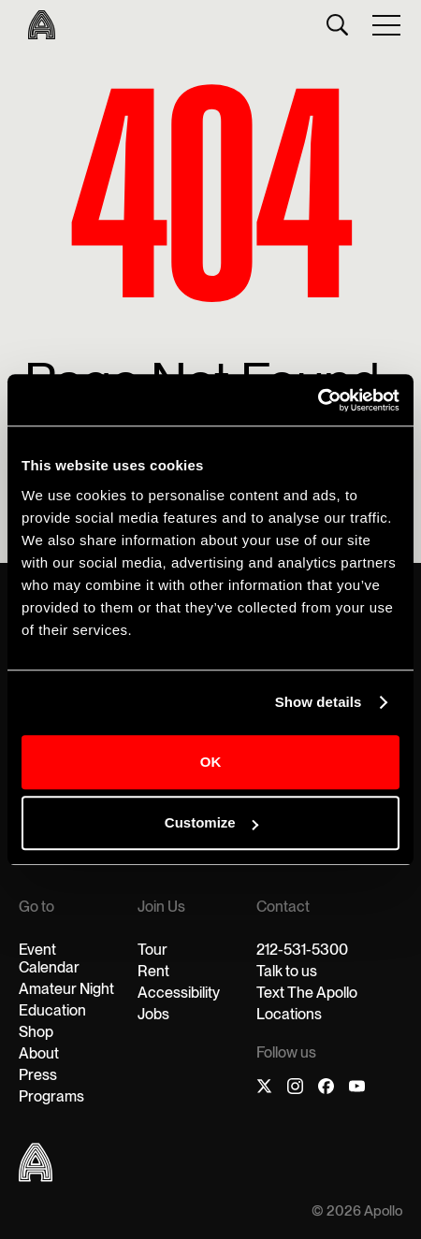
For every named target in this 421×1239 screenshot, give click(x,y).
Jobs (153, 1014)
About (39, 1053)
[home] (37, 24)
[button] (387, 24)
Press (38, 1075)
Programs (51, 1096)
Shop (36, 1032)
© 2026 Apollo (357, 1211)
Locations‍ (289, 1014)
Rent (153, 971)
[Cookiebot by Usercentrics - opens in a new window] (317, 400)
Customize (211, 822)
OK (211, 762)
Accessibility (179, 992)
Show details (318, 702)
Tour (152, 949)
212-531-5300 (302, 949)
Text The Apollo (306, 992)
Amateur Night (66, 989)
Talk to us (286, 971)
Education (52, 1010)
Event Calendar (49, 958)
